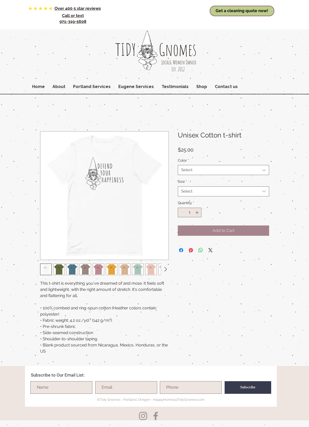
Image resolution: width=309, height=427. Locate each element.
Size (182, 181)
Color (183, 160)
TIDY (125, 49)
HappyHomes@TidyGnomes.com (179, 400)
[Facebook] (155, 416)
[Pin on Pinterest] (191, 250)
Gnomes (178, 49)
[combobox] (223, 170)
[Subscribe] (248, 387)
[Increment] (197, 212)
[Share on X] (210, 250)
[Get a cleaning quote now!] (242, 11)
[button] (59, 87)
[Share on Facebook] (181, 250)
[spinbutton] (189, 212)
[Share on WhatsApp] (201, 250)
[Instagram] (143, 416)
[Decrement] (182, 212)
